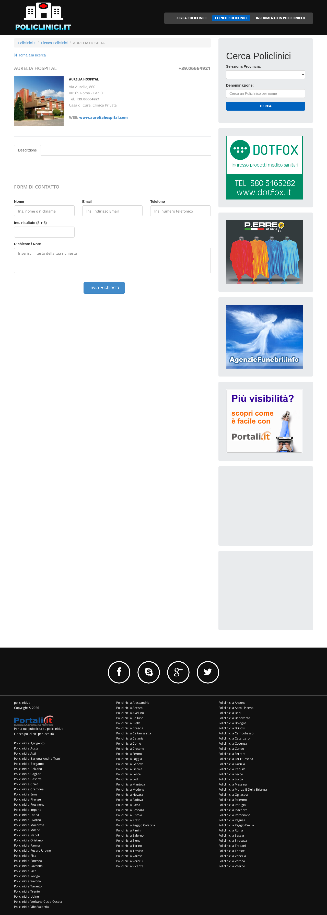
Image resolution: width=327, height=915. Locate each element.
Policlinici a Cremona (29, 789)
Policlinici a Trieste (231, 851)
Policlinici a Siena (128, 840)
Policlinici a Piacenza (233, 810)
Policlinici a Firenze (27, 799)
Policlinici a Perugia (232, 805)
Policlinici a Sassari (231, 835)
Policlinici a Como (128, 743)
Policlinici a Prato (128, 820)
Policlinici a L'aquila (232, 769)
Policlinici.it (26, 43)
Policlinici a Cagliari (27, 774)
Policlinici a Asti (25, 753)
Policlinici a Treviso (129, 851)
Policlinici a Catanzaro (234, 738)
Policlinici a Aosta (26, 748)
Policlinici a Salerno (130, 835)
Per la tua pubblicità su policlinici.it (38, 728)
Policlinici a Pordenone (234, 815)
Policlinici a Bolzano (28, 769)
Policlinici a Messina (232, 784)
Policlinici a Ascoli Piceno (235, 708)
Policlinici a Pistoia (129, 815)
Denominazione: (240, 85)
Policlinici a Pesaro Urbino (32, 850)
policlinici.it (22, 702)
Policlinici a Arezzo (129, 708)
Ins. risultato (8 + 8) (30, 223)
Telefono (157, 202)
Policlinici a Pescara (130, 810)
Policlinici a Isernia (129, 769)
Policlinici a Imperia (27, 809)
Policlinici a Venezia (232, 856)
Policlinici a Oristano (28, 840)
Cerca (266, 105)
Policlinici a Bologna (232, 723)
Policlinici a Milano (27, 830)
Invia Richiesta (104, 287)
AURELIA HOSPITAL (84, 79)
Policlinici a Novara (129, 794)
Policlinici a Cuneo (231, 748)
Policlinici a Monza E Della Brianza (242, 789)
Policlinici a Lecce (128, 774)
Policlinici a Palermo (232, 799)
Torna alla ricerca (30, 55)
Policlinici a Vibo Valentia (31, 907)
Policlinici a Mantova (130, 784)
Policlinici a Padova (129, 799)
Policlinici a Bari (229, 713)
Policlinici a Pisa (25, 855)
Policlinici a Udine (26, 896)
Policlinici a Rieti (25, 871)
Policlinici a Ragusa (231, 820)
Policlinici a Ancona (232, 702)
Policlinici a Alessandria (132, 702)
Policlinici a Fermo (129, 754)
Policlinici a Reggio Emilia (236, 825)
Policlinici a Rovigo (27, 876)
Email (87, 202)
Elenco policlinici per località (34, 734)
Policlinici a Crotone (130, 748)
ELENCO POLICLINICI (231, 18)
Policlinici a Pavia (128, 805)
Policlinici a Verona (231, 861)
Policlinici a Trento (27, 891)
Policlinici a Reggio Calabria (135, 825)
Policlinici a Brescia (129, 728)
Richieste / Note (27, 244)
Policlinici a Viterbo (231, 866)
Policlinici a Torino (129, 845)
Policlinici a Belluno (129, 718)
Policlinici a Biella (128, 723)
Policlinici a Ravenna (28, 866)
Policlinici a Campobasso (235, 733)
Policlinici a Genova (130, 764)
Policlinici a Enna (26, 794)
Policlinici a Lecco (230, 774)
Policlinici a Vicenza (130, 866)
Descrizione (27, 150)
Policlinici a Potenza (28, 861)
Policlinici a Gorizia (231, 764)
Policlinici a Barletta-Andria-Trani (37, 758)
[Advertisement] (264, 506)
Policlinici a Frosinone (29, 804)
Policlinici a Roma (230, 830)
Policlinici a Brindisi (232, 728)
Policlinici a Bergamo (29, 763)
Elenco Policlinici (54, 43)
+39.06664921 (195, 68)
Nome (19, 202)
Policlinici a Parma (27, 845)
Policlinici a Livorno (27, 820)
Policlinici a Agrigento (29, 743)
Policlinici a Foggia (129, 759)
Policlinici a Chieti (26, 784)
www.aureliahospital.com (103, 117)
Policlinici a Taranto (28, 886)
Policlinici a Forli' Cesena (235, 759)
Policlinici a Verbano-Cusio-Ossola (38, 901)
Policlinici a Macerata (29, 825)
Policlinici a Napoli (27, 835)
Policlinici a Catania (130, 738)
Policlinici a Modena (130, 789)
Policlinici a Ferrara (232, 754)
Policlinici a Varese (129, 856)
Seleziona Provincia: (243, 66)
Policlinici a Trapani (232, 845)
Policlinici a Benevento (234, 718)
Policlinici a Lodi (127, 779)
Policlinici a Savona (27, 881)
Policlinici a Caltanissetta (133, 733)
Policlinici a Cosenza (232, 743)
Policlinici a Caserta (28, 779)
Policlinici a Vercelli (129, 861)
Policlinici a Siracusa (232, 840)
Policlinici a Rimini (128, 830)
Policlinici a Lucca (230, 779)
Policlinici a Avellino (130, 713)
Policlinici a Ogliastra (233, 794)
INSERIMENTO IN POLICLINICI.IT (281, 18)
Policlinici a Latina (26, 815)
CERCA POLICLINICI (191, 18)
